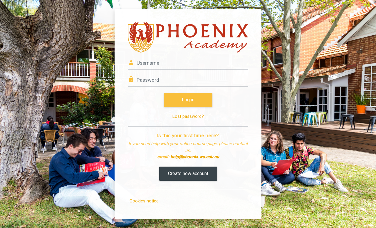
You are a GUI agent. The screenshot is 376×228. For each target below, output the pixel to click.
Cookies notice (144, 201)
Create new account (188, 173)
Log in (188, 100)
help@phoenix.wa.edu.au (194, 157)
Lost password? (188, 116)
